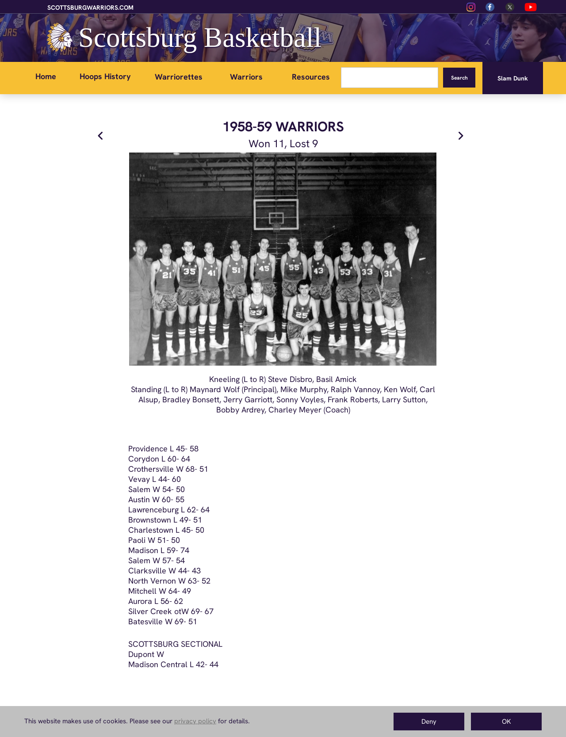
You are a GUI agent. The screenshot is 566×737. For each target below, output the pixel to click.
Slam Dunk (512, 78)
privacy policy (195, 721)
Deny (428, 721)
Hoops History (105, 76)
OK (506, 721)
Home (45, 76)
